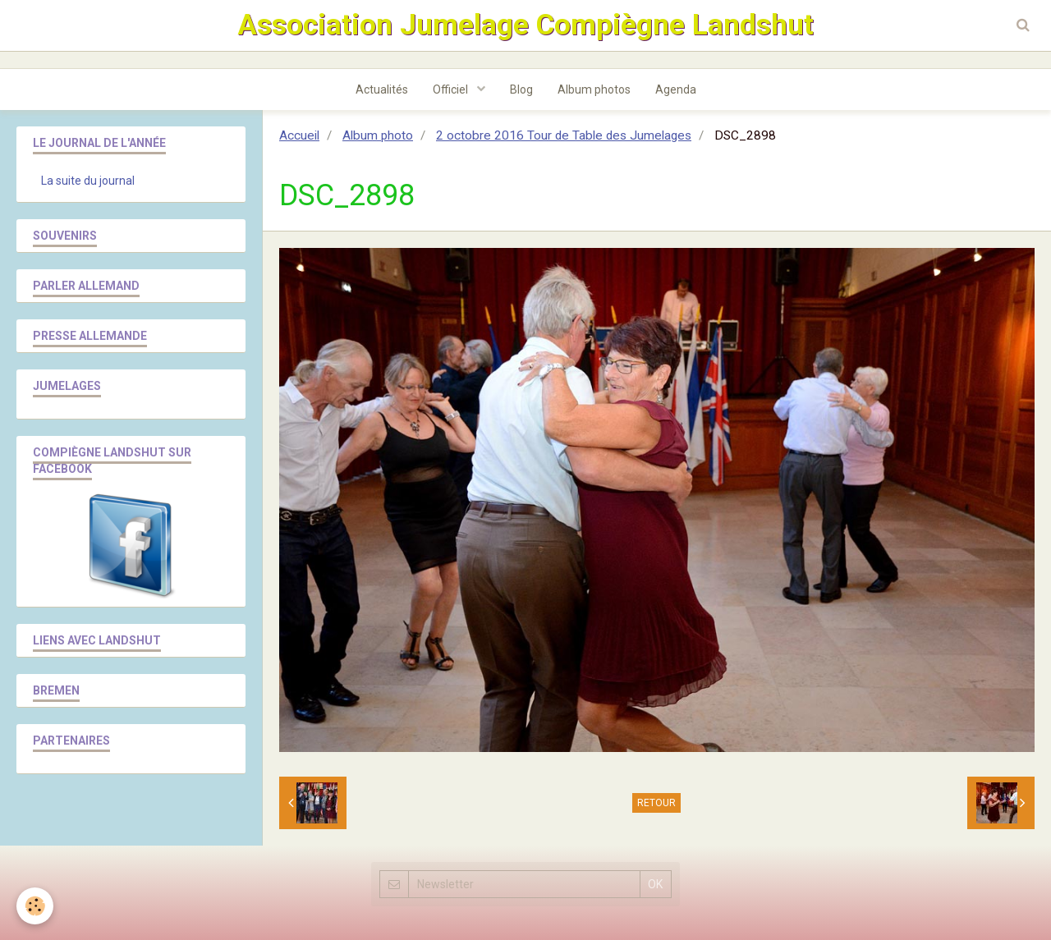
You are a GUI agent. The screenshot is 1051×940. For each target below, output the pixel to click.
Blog (521, 89)
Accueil (299, 135)
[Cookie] (34, 905)
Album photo (377, 135)
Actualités (382, 89)
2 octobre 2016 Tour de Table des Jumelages (563, 135)
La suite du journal (88, 180)
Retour (656, 803)
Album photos (594, 89)
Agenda (675, 89)
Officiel (451, 89)
